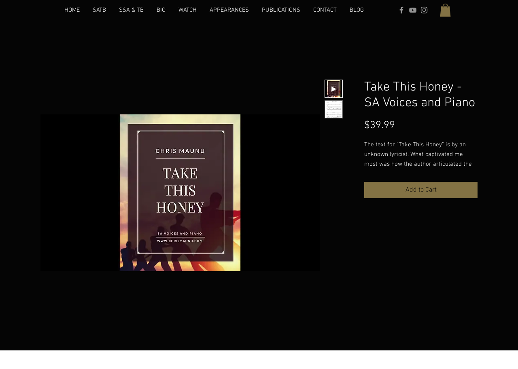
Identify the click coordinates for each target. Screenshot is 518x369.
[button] (445, 10)
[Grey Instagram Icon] (424, 10)
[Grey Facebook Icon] (401, 10)
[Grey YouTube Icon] (412, 10)
